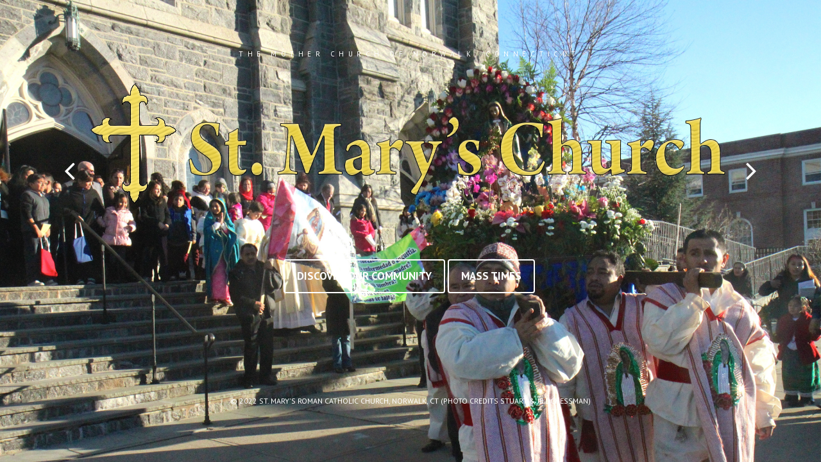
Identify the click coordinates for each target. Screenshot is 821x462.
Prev (69, 171)
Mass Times (491, 276)
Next (751, 171)
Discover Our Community (364, 276)
